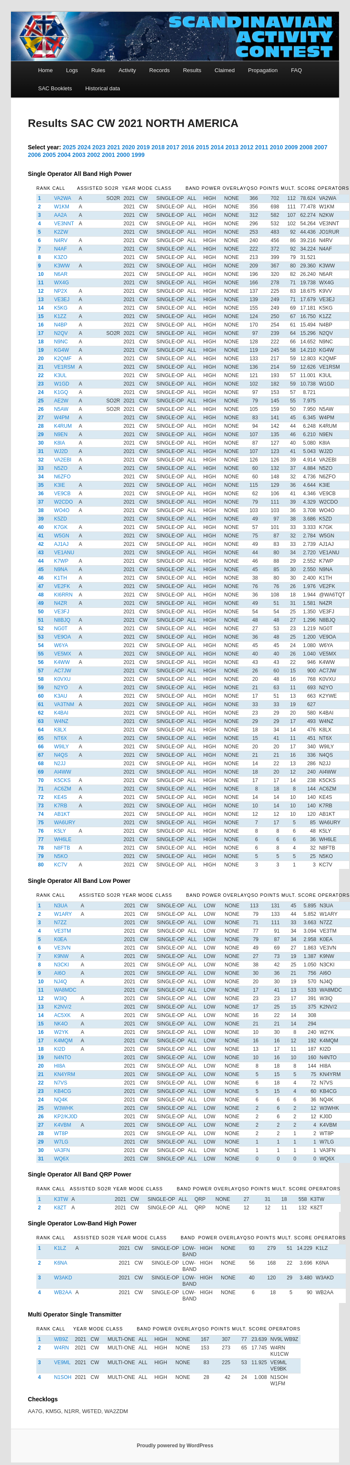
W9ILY (61, 747)
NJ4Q (60, 982)
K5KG (61, 308)
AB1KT (62, 814)
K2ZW (61, 232)
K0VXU (62, 679)
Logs (72, 70)
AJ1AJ (61, 544)
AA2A (60, 215)
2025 (69, 147)
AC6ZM (62, 789)
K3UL (60, 375)
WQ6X (61, 1159)
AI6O (59, 973)
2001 (108, 154)
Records (159, 70)
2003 (78, 154)
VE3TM (62, 931)
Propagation (263, 70)
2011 (261, 147)
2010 (276, 147)
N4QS (61, 755)
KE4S (60, 797)
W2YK (61, 1032)
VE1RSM (64, 367)
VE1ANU (64, 553)
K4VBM (62, 1125)
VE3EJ (62, 299)
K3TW (61, 1199)
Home (45, 70)
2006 (34, 154)
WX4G (61, 283)
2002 (93, 154)
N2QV (61, 333)
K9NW (61, 956)
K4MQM (63, 1041)
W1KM (61, 207)
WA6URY (65, 823)
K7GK (61, 527)
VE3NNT (64, 224)
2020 (128, 147)
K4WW (62, 662)
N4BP (60, 325)
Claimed (224, 70)
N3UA (61, 906)
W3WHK (63, 1108)
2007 (320, 147)
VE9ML (62, 1362)
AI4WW (62, 772)
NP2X (60, 291)
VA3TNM (64, 704)
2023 (99, 147)
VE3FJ (61, 612)
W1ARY (63, 914)
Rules (98, 70)
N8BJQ (62, 620)
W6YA (61, 645)
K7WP (61, 561)
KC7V (60, 865)
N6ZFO (62, 477)
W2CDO (63, 502)
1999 (137, 154)
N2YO (61, 688)
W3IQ (60, 998)
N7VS (60, 1083)
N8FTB (62, 848)
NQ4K (61, 1100)
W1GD (61, 384)
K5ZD (60, 519)
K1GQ (61, 392)
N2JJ (59, 763)
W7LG (61, 1142)
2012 (246, 147)
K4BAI (61, 713)
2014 (217, 147)
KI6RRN (63, 595)
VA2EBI (62, 460)
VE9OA (62, 637)
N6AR (61, 274)
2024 (84, 147)
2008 (305, 147)
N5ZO (61, 468)
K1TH (60, 578)
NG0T (61, 628)
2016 (187, 147)
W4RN (61, 1348)
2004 (64, 154)
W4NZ (61, 721)
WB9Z (61, 1339)
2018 (158, 147)
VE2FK (62, 586)
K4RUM (63, 426)
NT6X (60, 738)
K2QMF (62, 359)
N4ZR (60, 603)
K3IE (59, 485)
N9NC (61, 342)
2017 (172, 147)
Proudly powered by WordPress (175, 1446)
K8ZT (60, 1208)
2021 (113, 147)
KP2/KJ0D (65, 1117)
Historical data (102, 88)
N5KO (61, 856)
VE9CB (62, 493)
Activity (127, 70)
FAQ (296, 70)
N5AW (61, 409)
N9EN (61, 434)
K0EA (60, 939)
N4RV (61, 240)
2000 (123, 154)
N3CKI (61, 965)
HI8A (59, 1066)
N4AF (60, 249)
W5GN (61, 536)
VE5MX (62, 654)
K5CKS (62, 780)
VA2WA (62, 198)
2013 (232, 147)
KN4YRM (64, 1074)
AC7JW (62, 671)
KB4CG (62, 1091)
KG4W (61, 350)
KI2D (59, 1049)
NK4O (61, 1024)
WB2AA (63, 1292)
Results (192, 70)
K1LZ (60, 1248)
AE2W (61, 401)
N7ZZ (60, 922)
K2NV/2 (62, 1007)
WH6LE (62, 839)
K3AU (60, 696)
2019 (143, 147)
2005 (49, 154)
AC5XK (62, 1015)
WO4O (62, 510)
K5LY (60, 831)
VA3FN (62, 1150)
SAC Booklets (55, 88)
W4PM (61, 418)
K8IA (59, 443)
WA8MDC (65, 990)
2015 (202, 147)
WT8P (61, 1133)
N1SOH (62, 1377)
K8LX (60, 730)
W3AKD (63, 1278)
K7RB (60, 806)
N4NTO (62, 1057)
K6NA (60, 1263)
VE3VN (62, 948)
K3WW (62, 266)
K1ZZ (60, 316)
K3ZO (60, 257)
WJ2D (61, 451)
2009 (291, 147)
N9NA (61, 569)
